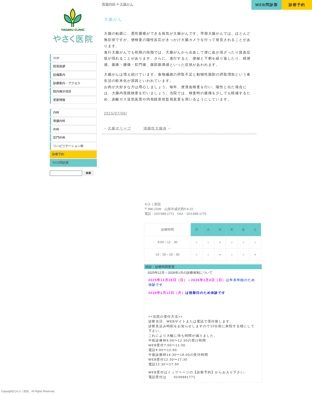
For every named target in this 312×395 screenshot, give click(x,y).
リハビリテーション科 (68, 146)
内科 (56, 112)
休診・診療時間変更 (160, 267)
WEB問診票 (266, 5)
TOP (56, 58)
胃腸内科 (59, 121)
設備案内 (59, 74)
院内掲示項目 (62, 91)
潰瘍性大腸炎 (155, 128)
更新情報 (59, 100)
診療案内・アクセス (66, 83)
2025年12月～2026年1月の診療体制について (180, 272)
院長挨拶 (59, 66)
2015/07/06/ (115, 113)
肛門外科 (59, 137)
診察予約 (297, 5)
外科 (56, 129)
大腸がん (126, 4)
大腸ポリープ (119, 128)
